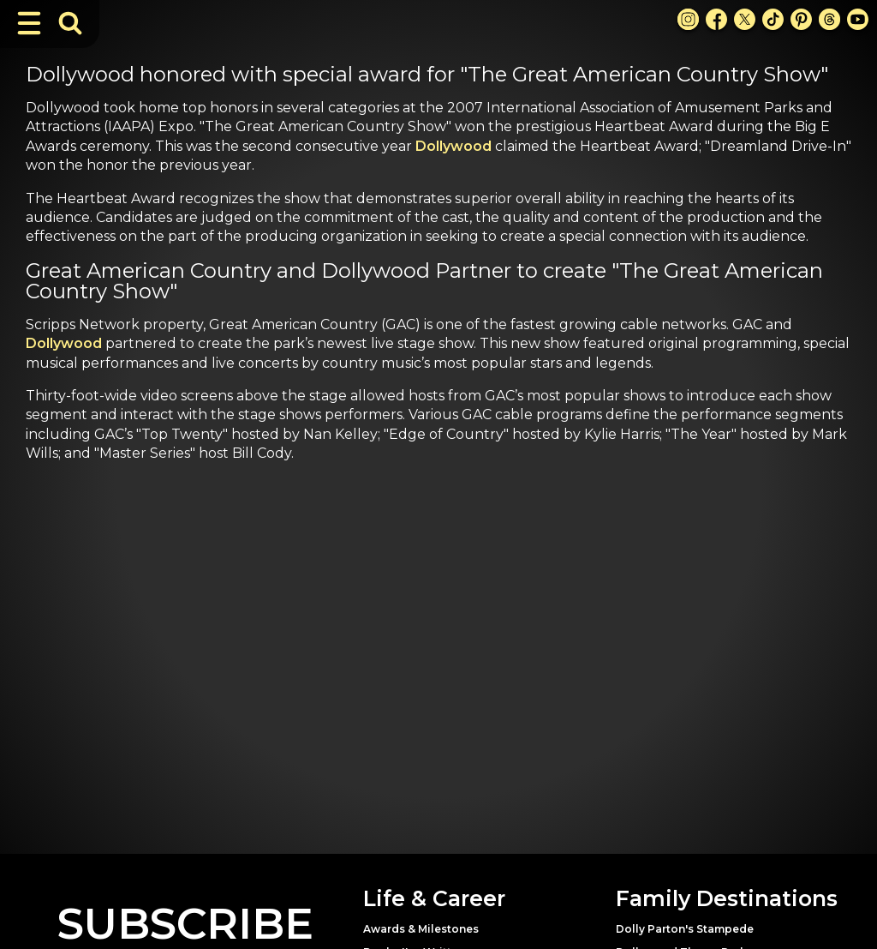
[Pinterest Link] (801, 19)
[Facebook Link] (716, 19)
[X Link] (744, 19)
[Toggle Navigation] (29, 23)
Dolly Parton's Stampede (685, 928)
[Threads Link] (829, 19)
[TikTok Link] (773, 19)
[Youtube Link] (857, 19)
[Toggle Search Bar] (70, 23)
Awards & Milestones (421, 928)
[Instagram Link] (688, 19)
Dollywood (453, 146)
